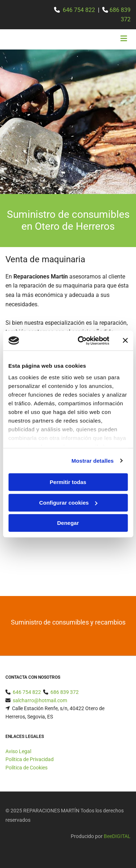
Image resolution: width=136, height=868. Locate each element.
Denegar (68, 523)
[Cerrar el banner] (125, 340)
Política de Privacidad (29, 759)
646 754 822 (79, 10)
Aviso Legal (18, 751)
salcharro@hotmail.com (40, 700)
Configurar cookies (68, 503)
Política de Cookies (26, 767)
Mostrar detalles (92, 461)
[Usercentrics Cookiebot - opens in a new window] (81, 340)
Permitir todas (68, 482)
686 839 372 (64, 692)
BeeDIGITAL (117, 836)
